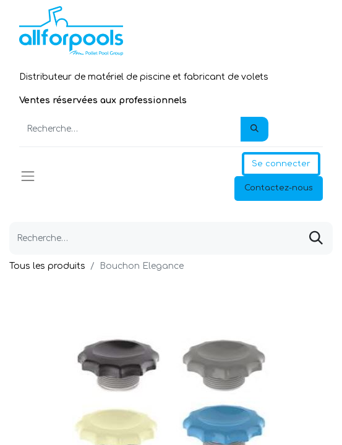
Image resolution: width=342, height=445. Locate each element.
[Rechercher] (254, 129)
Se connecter (281, 163)
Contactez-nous (278, 188)
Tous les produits (47, 266)
